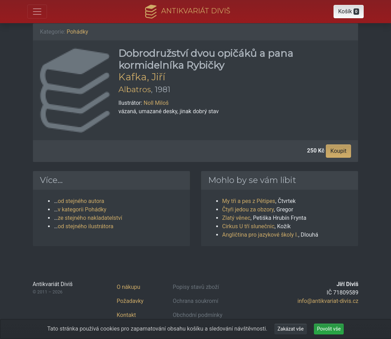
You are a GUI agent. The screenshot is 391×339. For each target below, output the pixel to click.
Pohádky (77, 31)
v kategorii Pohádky (82, 209)
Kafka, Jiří (141, 77)
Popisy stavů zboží (196, 287)
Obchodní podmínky (197, 315)
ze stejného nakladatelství (90, 218)
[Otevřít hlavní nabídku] (37, 12)
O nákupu (128, 287)
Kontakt (126, 315)
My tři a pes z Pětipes (248, 201)
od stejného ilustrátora (86, 226)
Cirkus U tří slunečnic (248, 226)
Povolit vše (329, 329)
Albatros (134, 89)
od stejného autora (81, 201)
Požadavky (130, 301)
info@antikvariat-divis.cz (327, 301)
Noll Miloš (156, 103)
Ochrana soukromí (195, 301)
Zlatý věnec (236, 218)
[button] (349, 11)
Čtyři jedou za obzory (248, 209)
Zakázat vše (290, 329)
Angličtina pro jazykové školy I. (260, 234)
